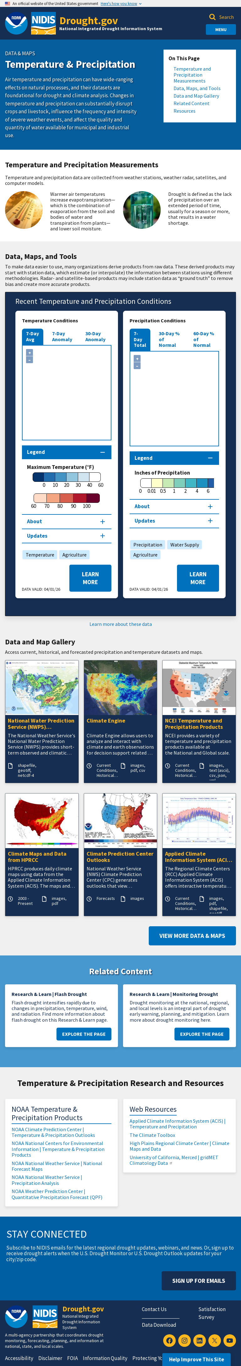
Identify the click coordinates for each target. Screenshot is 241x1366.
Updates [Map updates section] (37, 535)
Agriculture (73, 554)
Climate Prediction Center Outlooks (120, 857)
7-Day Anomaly (62, 336)
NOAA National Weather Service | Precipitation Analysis (47, 1180)
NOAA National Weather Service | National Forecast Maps (57, 1166)
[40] (89, 480)
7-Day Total (140, 339)
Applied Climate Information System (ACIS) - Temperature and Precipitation (198, 857)
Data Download (159, 1324)
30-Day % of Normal (169, 339)
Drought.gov (88, 20)
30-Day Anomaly (95, 336)
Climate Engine (106, 721)
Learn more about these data (120, 624)
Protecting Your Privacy (158, 1358)
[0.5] (163, 486)
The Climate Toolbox (152, 1135)
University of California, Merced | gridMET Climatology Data (174, 1160)
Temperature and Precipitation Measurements (192, 75)
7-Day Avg (32, 336)
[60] (33, 501)
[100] (86, 501)
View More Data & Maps (192, 935)
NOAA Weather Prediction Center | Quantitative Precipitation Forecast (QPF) (57, 1194)
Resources (184, 111)
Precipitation (146, 544)
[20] (66, 480)
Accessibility (19, 1358)
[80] (60, 501)
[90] (73, 501)
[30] (78, 480)
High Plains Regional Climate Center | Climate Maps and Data (179, 1146)
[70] (46, 501)
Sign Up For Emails (198, 1280)
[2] (185, 486)
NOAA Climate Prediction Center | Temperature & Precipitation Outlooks (53, 1132)
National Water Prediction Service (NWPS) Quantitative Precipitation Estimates (41, 724)
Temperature (38, 554)
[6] (208, 486)
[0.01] (151, 486)
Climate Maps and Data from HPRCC (37, 857)
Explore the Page (84, 1034)
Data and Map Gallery (196, 96)
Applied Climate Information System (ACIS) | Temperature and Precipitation (178, 1124)
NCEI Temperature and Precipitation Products (194, 724)
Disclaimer (50, 1358)
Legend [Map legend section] (36, 452)
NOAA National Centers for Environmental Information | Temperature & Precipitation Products (58, 1149)
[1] (174, 486)
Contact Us (154, 1309)
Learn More (90, 578)
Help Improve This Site (196, 1359)
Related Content (192, 103)
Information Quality (105, 1358)
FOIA (72, 1358)
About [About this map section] (34, 521)
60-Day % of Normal (203, 339)
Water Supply (183, 544)
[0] (44, 480)
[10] (55, 480)
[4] (196, 486)
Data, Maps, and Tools (197, 88)
